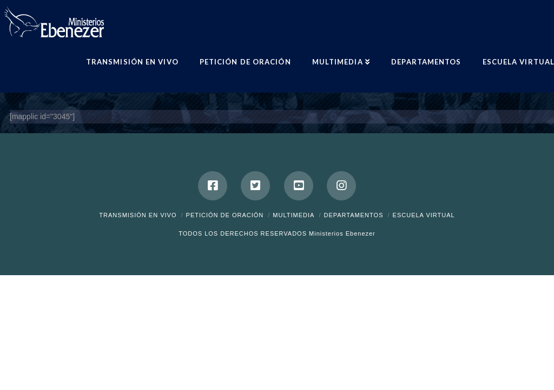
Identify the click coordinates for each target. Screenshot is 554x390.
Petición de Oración (225, 215)
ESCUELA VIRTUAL (424, 215)
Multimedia (293, 215)
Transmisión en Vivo (137, 215)
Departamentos (353, 215)
